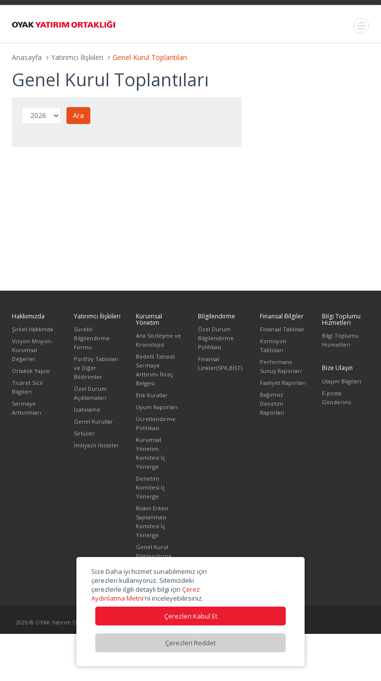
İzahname (87, 409)
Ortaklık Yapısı (31, 370)
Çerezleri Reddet (190, 642)
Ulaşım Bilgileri (341, 381)
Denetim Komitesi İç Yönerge (150, 487)
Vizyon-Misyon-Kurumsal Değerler (32, 350)
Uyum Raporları (157, 407)
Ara (78, 115)
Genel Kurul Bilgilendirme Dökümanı (154, 555)
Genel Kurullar (93, 421)
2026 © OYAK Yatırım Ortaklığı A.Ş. (61, 622)
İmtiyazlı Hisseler (96, 445)
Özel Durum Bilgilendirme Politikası (216, 338)
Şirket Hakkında (32, 329)
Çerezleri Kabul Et (190, 616)
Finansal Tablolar (282, 329)
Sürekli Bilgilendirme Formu (92, 338)
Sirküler (84, 433)
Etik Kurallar (152, 395)
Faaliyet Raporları (283, 382)
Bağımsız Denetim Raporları (272, 403)
